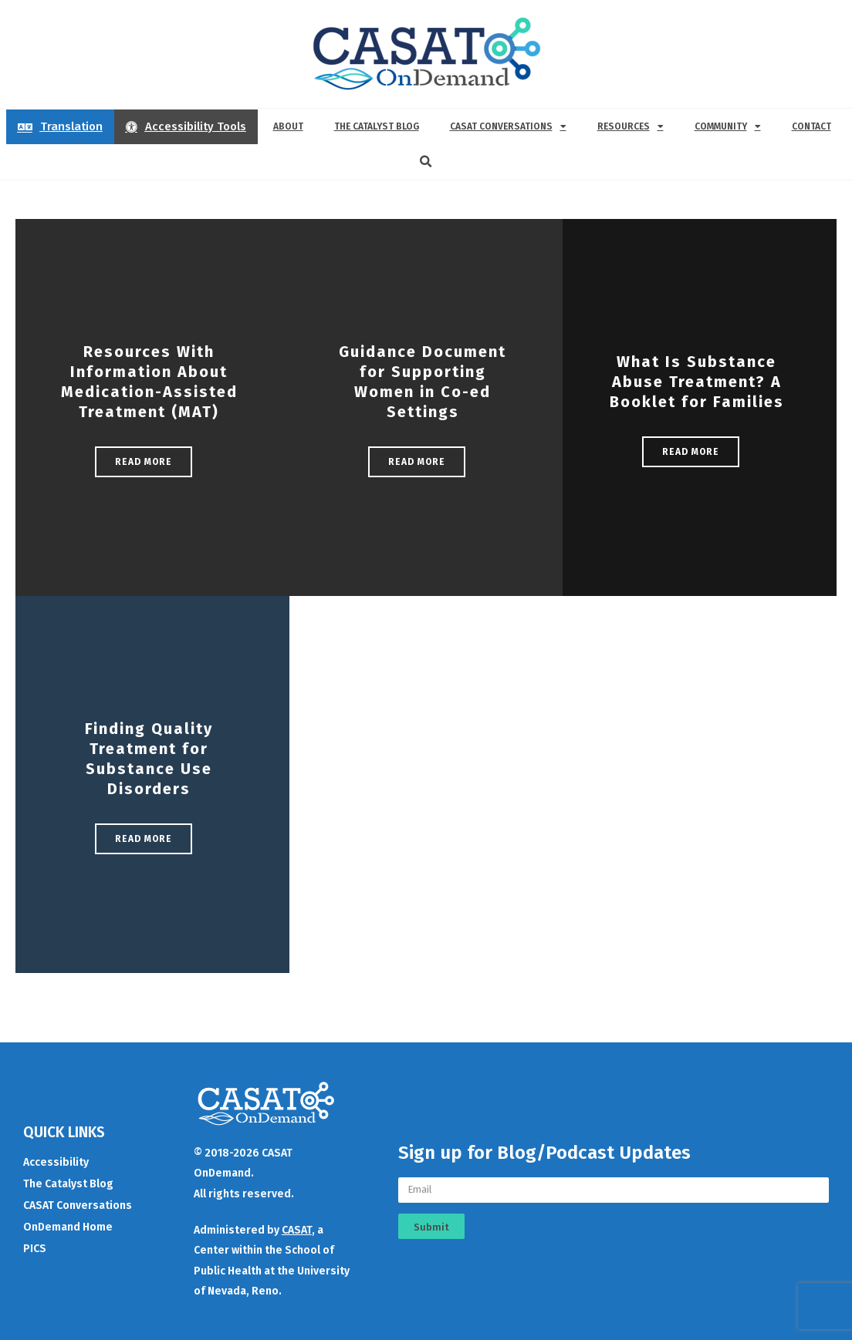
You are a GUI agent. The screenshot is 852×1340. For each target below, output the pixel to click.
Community (728, 126)
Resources (630, 126)
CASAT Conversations (508, 126)
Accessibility (56, 1162)
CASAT (297, 1230)
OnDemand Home (68, 1227)
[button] (426, 162)
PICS (34, 1248)
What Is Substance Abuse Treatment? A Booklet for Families (697, 381)
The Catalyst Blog (376, 126)
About (288, 126)
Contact (811, 126)
